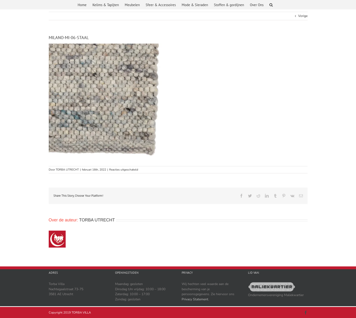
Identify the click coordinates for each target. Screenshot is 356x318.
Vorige (303, 16)
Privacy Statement (195, 299)
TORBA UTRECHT (67, 169)
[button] (271, 5)
